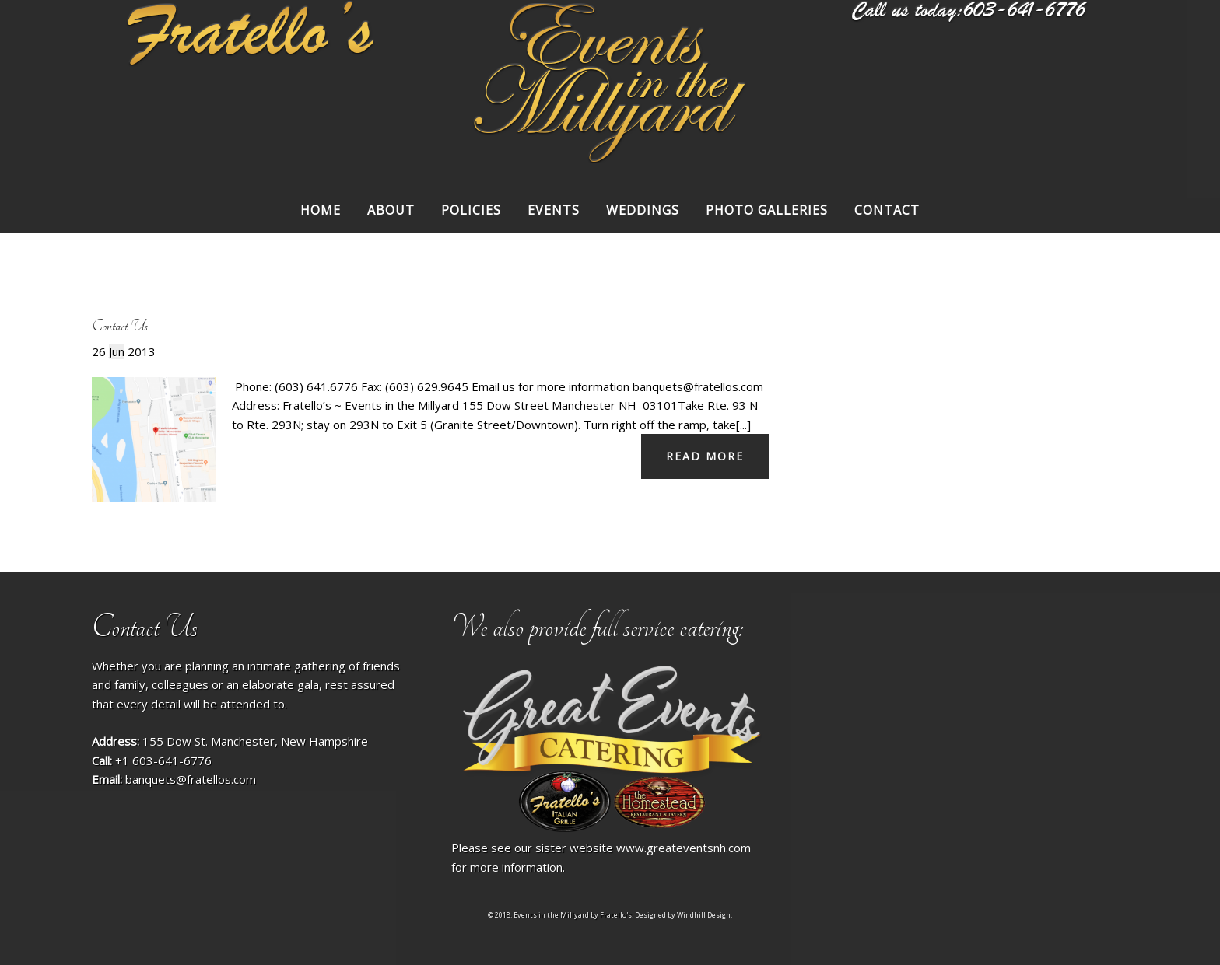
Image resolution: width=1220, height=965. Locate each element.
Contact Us (120, 325)
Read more (705, 456)
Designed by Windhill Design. (683, 915)
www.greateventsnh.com (683, 847)
